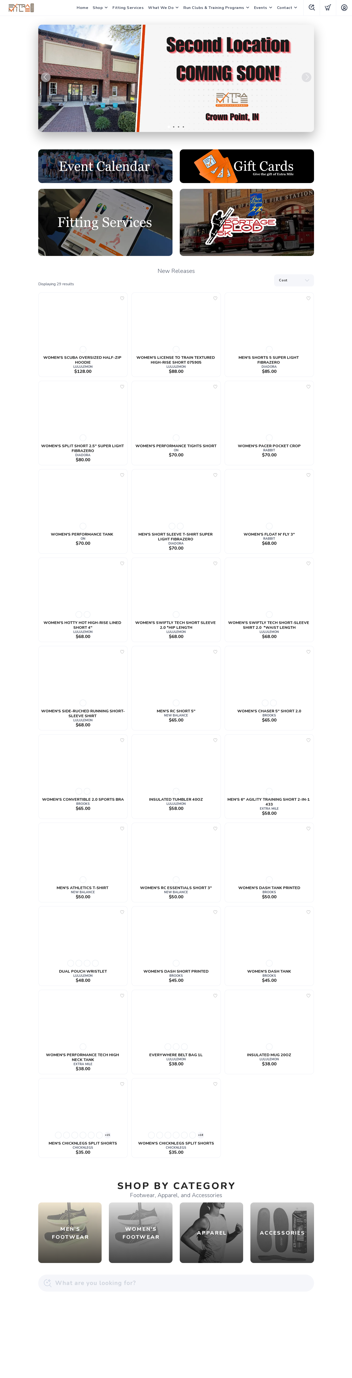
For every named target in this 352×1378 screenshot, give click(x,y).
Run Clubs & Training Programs (213, 7)
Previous (46, 77)
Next (306, 77)
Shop (98, 7)
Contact (284, 7)
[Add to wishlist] (122, 298)
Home (82, 7)
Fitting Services (128, 7)
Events (260, 7)
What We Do (161, 7)
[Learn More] (176, 78)
